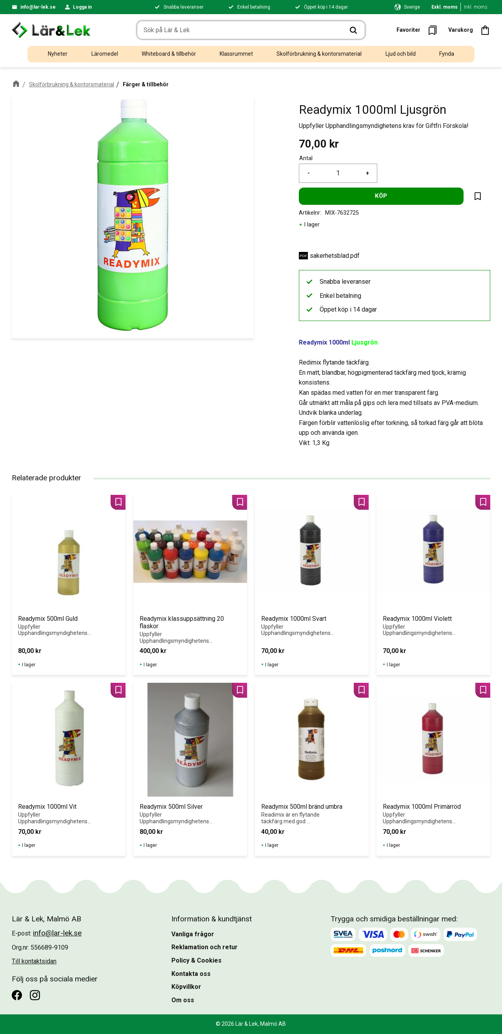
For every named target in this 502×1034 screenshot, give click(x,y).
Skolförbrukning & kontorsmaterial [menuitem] (319, 54)
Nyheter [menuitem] (57, 54)
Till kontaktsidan (34, 961)
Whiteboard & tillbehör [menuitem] (169, 54)
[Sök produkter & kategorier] (239, 30)
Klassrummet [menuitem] (236, 54)
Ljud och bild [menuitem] (401, 54)
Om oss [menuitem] (182, 1000)
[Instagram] (35, 995)
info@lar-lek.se (38, 7)
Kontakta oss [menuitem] (191, 973)
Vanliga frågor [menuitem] (192, 934)
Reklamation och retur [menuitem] (204, 947)
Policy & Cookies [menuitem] (196, 960)
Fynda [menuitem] (446, 54)
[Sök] (353, 30)
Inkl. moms (475, 7)
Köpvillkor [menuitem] (186, 986)
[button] (419, 30)
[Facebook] (17, 995)
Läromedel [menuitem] (104, 54)
